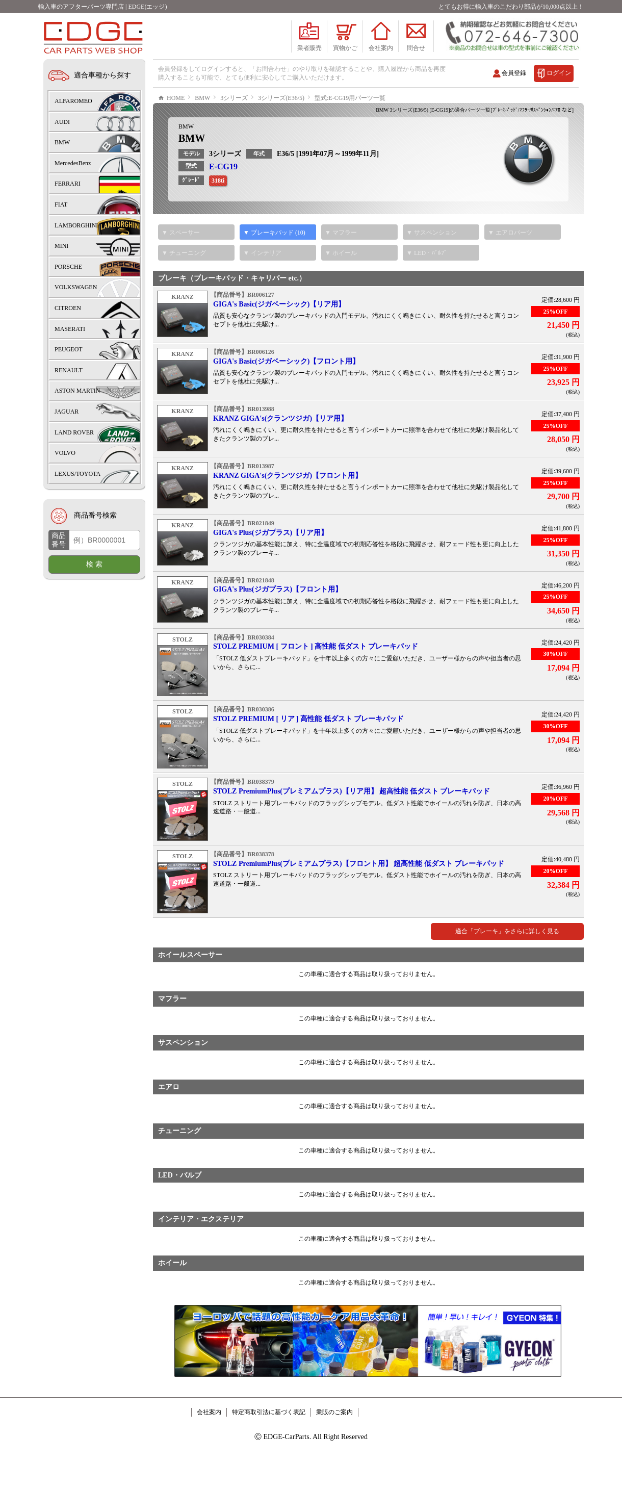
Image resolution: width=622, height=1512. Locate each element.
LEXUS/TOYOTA (77, 473)
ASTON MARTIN (77, 390)
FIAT (61, 204)
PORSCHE (68, 266)
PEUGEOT (69, 349)
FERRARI (68, 183)
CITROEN (68, 308)
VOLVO (65, 452)
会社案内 (209, 1442)
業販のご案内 (334, 1442)
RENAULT (69, 370)
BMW (186, 157)
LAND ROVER (74, 432)
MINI (61, 245)
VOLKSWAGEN (76, 287)
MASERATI (70, 328)
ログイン (559, 72)
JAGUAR (67, 411)
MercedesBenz (73, 163)
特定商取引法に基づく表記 (268, 1442)
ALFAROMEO (73, 101)
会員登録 (514, 72)
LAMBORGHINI (76, 225)
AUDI (62, 121)
